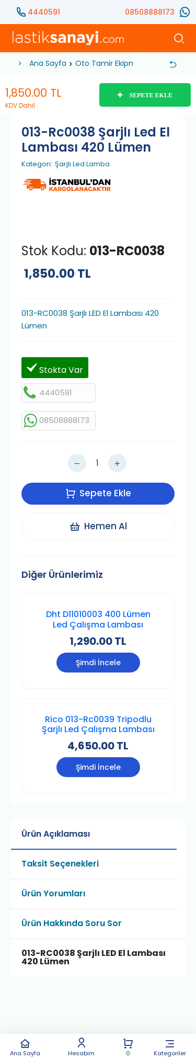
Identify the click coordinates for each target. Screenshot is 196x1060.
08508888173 (150, 12)
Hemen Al (98, 526)
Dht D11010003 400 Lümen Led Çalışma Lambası (98, 619)
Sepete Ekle (98, 493)
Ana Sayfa (25, 1047)
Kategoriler (170, 1047)
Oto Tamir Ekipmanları (115, 63)
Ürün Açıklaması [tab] (55, 834)
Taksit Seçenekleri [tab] (60, 864)
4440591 (44, 12)
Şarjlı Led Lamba (82, 164)
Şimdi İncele (98, 662)
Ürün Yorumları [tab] (53, 893)
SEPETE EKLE (145, 95)
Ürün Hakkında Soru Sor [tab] (71, 923)
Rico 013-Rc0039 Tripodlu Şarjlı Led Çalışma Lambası (98, 724)
